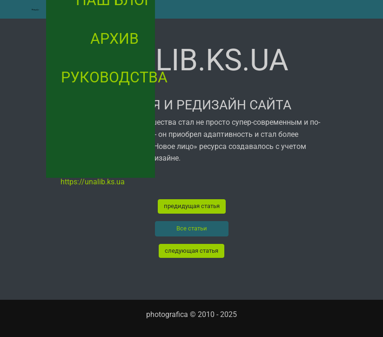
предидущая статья (192, 205)
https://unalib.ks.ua (92, 181)
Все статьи (191, 228)
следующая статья (191, 250)
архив (114, 38)
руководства (114, 77)
